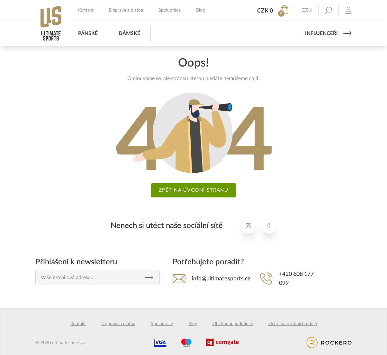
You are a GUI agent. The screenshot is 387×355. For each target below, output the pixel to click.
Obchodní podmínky (232, 324)
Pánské (88, 33)
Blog (200, 10)
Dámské (129, 33)
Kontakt (86, 10)
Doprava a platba (126, 10)
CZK (307, 10)
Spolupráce (169, 10)
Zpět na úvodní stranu (194, 190)
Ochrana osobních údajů (292, 324)
